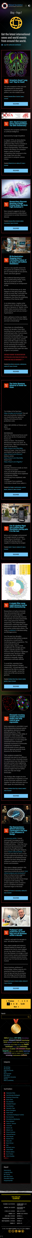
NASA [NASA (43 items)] (10, 1051)
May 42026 (6, 81)
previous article (12, 838)
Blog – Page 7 (16, 13)
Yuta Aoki (9, 1125)
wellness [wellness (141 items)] (24, 1055)
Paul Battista (10, 1106)
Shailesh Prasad (11, 1104)
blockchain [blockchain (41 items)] (10, 1042)
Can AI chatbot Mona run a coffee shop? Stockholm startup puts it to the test (18, 528)
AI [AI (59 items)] (8, 1038)
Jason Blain (9, 1149)
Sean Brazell (9, 1136)
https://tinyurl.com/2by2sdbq (13, 458)
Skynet (6, 1079)
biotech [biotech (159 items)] (18, 1040)
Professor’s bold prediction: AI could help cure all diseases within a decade (18, 932)
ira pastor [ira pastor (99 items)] (12, 1049)
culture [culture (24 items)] (26, 1042)
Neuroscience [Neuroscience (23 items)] (13, 1051)
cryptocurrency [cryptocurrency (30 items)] (22, 1042)
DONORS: (10, 1214)
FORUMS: (12, 1223)
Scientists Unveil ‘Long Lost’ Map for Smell (18, 81)
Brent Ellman (10, 1143)
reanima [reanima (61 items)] (21, 1051)
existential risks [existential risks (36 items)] (7, 1044)
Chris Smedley (10, 1156)
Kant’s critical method (15, 852)
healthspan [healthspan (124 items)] (9, 1047)
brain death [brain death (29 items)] (14, 1042)
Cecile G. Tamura (11, 547)
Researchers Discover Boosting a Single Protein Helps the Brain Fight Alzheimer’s (18, 204)
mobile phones (23, 364)
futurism (18, 97)
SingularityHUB (8, 1180)
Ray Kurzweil (7, 1073)
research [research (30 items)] (13, 1053)
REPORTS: (19, 1216)
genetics (6, 681)
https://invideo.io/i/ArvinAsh (13, 413)
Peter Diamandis (8, 1070)
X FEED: (6, 1211)
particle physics (18, 487)
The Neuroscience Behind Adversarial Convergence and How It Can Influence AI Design (18, 831)
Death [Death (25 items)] (28, 1042)
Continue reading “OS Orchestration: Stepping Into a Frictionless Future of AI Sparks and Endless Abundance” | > (15, 357)
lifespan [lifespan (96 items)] (27, 1049)
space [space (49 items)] (22, 1053)
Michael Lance (10, 1147)
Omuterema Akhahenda (13, 1119)
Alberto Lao (9, 1130)
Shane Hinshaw (10, 1132)
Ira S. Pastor (9, 1154)
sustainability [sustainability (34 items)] (26, 1053)
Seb (7, 1145)
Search (29, 1017)
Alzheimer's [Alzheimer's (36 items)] (11, 1038)
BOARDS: (19, 1214)
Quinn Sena (9, 1099)
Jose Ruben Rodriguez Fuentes (15, 1115)
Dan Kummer (11, 891)
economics (17, 364)
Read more (16, 104)
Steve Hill (9, 1141)
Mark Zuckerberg (8, 1080)
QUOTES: (18, 1223)
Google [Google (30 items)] (22, 1044)
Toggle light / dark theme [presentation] (29, 6)
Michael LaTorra (11, 163)
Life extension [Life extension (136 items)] (20, 1049)
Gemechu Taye (10, 1108)
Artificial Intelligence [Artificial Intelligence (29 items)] (25, 1038)
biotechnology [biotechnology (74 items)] (25, 1040)
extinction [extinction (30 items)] (12, 1044)
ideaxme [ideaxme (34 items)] (18, 1047)
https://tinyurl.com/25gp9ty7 (13, 462)
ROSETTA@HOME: (5, 1221)
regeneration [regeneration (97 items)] (7, 1053)
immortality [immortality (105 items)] (23, 1047)
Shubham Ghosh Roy (12, 679)
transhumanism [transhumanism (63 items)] (17, 1055)
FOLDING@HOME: (6, 1219)
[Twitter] (13, 1231)
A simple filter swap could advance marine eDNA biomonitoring (18, 605)
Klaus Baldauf (10, 1121)
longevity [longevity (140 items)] (6, 1051)
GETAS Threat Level (16, 1198)
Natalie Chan (10, 1138)
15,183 (23, 1003)
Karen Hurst (9, 1112)
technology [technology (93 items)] (9, 1055)
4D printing (7, 1069)
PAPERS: (19, 1221)
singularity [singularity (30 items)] (18, 1053)
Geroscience (7, 1170)
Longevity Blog (8, 1172)
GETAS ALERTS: (20, 1208)
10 (16, 1003)
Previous (11, 1001)
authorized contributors (15, 45)
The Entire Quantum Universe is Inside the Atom (17, 385)
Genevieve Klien (11, 97)
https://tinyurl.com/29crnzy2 (13, 454)
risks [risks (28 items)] (15, 1053)
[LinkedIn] (16, 1231)
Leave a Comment (14, 223)
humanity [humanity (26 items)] (14, 1046)
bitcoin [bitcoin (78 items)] (5, 1042)
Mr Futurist (7, 1174)
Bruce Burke (11, 364)
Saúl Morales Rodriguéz (13, 1095)
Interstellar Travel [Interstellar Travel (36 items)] (5, 1049)
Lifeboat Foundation (12, 1229)
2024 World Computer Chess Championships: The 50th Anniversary (18, 123)
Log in (5, 45)
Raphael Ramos (10, 1134)
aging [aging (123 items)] (6, 1038)
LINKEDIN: (6, 1208)
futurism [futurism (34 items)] (19, 1044)
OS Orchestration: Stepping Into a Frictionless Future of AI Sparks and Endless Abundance (18, 260)
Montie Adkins (10, 1152)
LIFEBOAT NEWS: (20, 1204)
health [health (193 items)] (26, 1044)
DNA (5, 1072)
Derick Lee (9, 1128)
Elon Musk (7, 1075)
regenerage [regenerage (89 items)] (26, 1051)
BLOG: (18, 1211)
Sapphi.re (28, 1229)
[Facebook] (9, 1231)
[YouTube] (19, 1231)
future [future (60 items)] (15, 1044)
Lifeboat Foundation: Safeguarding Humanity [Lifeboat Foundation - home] (12, 5)
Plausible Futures (9, 1178)
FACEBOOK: (5, 1204)
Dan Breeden (11, 487)
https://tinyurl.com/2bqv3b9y (13, 448)
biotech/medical (19, 221)
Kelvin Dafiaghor (11, 1110)
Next (15, 1006)
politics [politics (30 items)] (17, 1051)
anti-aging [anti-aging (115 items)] (17, 1038)
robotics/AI (18, 163)
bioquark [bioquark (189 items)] (12, 1040)
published (12, 630)
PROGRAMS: (19, 1219)
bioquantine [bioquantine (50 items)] (6, 1040)
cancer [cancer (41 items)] (18, 1042)
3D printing (7, 1067)
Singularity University (10, 1077)
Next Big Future (8, 1176)
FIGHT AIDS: (7, 1216)
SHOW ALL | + (6, 1158)
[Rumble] (22, 1231)
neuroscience (7, 223)
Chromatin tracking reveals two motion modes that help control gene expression (17, 718)
